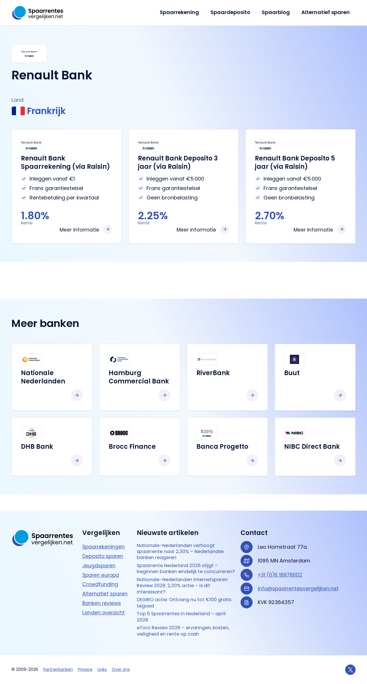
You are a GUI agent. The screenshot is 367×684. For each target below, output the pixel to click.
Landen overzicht (104, 597)
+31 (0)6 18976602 (281, 559)
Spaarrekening (183, 12)
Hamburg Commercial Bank (139, 378)
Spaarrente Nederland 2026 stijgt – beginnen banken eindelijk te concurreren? (181, 559)
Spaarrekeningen (104, 531)
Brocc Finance (132, 447)
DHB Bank (37, 447)
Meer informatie (78, 230)
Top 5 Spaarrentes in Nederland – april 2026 (180, 615)
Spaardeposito (233, 12)
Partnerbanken (58, 669)
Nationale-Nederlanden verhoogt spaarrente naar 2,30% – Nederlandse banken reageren (185, 537)
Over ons (121, 669)
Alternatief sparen (326, 12)
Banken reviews (102, 587)
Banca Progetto (222, 447)
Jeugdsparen (99, 550)
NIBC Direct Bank (312, 447)
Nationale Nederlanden (43, 378)
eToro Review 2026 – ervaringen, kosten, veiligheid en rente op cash (181, 630)
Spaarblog (277, 12)
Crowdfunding (100, 569)
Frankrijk (41, 111)
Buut (292, 374)
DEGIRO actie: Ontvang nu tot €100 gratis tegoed (181, 600)
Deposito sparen (103, 540)
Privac (84, 669)
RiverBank (213, 374)
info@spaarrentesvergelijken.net (299, 573)
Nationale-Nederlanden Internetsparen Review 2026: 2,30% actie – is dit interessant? (181, 581)
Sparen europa (101, 559)
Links (102, 669)
